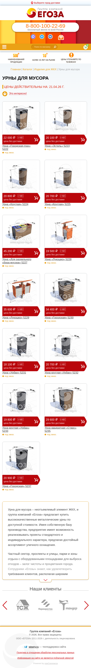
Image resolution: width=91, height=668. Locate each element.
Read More (7, 578)
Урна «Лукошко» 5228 (58, 259)
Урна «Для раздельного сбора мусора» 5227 (16, 261)
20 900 (19, 479)
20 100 (63, 139)
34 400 (63, 311)
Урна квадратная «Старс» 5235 (60, 429)
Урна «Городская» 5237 (16, 486)
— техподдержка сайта (47, 646)
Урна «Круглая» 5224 (15, 204)
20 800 (19, 197)
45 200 (19, 252)
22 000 (19, 139)
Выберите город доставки (47, 3)
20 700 (63, 197)
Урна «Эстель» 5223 (57, 145)
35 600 (19, 311)
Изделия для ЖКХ (45, 69)
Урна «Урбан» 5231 (14, 372)
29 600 (63, 421)
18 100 (19, 366)
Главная (16, 69)
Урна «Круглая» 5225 (58, 204)
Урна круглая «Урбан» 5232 (61, 372)
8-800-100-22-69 (45, 26)
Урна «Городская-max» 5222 (16, 147)
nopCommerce (51, 663)
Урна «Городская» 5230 (59, 317)
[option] (23, 605)
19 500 (63, 252)
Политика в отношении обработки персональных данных (45, 652)
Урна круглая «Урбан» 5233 (15, 429)
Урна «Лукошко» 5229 (15, 317)
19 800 (19, 421)
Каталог (27, 69)
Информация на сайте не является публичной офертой (45, 658)
